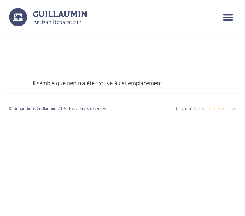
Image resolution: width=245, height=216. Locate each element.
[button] (228, 17)
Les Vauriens (222, 108)
